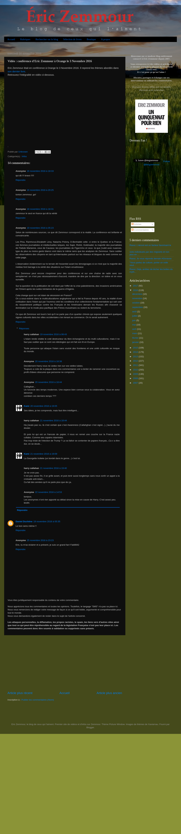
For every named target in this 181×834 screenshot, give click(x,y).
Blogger (90, 727)
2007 (136, 383)
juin (134, 320)
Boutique (91, 39)
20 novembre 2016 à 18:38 (48, 361)
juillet (135, 316)
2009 (136, 374)
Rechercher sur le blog (47, 39)
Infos (24, 156)
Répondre (20, 180)
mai (134, 324)
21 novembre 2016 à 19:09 (43, 454)
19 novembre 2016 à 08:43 (53, 334)
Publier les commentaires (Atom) (37, 700)
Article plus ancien (109, 693)
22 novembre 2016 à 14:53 (48, 492)
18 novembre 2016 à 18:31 (40, 209)
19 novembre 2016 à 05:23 (40, 228)
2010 (136, 369)
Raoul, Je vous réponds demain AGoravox (151, 258)
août (134, 311)
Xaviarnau (153, 724)
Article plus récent (19, 693)
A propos (105, 39)
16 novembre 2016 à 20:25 (40, 190)
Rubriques (25, 39)
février (135, 338)
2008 (136, 378)
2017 (136, 285)
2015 (136, 347)
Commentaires (140, 230)
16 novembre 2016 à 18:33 (40, 171)
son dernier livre (16, 71)
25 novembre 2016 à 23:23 (40, 540)
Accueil (11, 39)
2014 (136, 352)
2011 (136, 365)
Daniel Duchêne (24, 521)
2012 (136, 361)
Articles (136, 224)
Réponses (24, 328)
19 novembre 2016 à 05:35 (46, 521)
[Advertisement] (64, 663)
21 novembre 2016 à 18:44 (53, 420)
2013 (136, 356)
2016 (136, 290)
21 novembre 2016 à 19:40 (53, 468)
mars (135, 333)
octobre (136, 302)
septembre (137, 307)
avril (134, 329)
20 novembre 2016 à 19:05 (43, 406)
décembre (137, 294)
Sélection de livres (72, 39)
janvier (135, 342)
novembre (137, 298)
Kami (26, 406)
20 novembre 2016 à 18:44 (48, 382)
